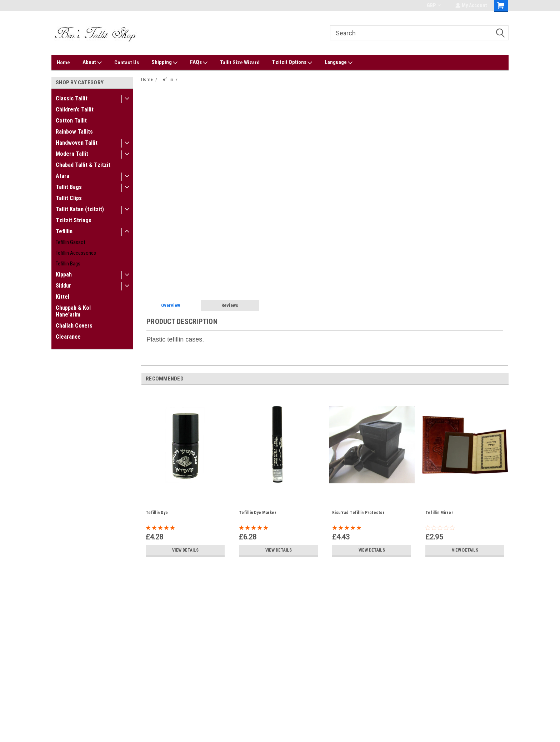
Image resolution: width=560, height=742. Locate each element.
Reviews (229, 305)
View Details (185, 550)
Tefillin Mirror (439, 512)
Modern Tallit (72, 153)
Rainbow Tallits (74, 131)
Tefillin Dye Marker (257, 512)
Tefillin (64, 231)
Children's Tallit (75, 109)
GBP (433, 5)
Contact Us (126, 62)
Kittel (62, 296)
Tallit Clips (69, 198)
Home (63, 62)
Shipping (164, 62)
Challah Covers (74, 325)
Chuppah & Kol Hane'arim (73, 311)
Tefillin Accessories (76, 253)
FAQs (199, 62)
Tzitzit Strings (73, 220)
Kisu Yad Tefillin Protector (358, 512)
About (92, 62)
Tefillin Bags (68, 263)
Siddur (63, 285)
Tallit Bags (69, 187)
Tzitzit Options (292, 62)
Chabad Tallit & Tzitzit (83, 164)
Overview (170, 305)
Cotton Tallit (71, 120)
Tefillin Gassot (70, 242)
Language (338, 62)
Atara (62, 176)
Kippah (64, 274)
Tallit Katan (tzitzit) (80, 209)
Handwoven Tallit (77, 142)
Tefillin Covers (194, 79)
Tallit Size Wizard (240, 62)
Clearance (68, 336)
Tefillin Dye (157, 512)
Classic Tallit (72, 98)
